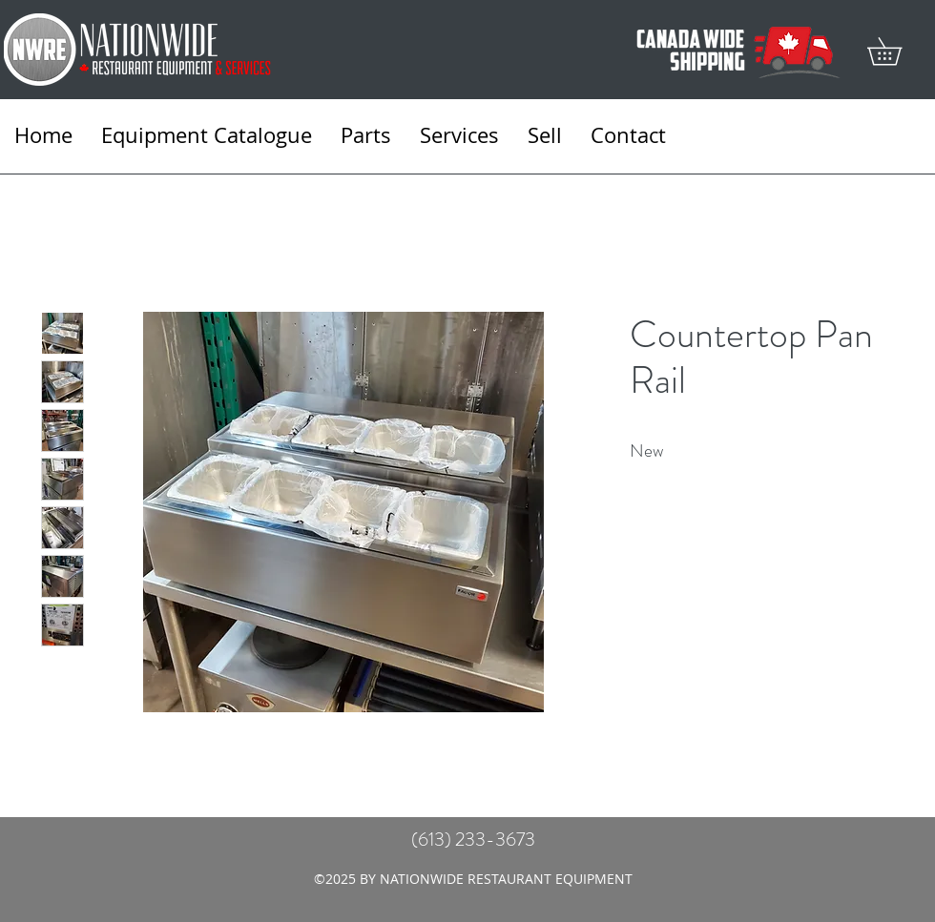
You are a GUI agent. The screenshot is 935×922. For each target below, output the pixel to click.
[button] (897, 51)
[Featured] (344, 511)
